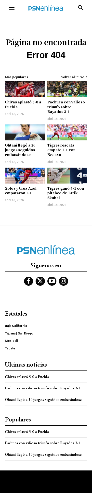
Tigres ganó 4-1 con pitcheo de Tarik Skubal (65, 193)
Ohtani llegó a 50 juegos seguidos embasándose (20, 150)
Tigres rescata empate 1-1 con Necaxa (61, 150)
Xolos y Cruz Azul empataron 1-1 (21, 191)
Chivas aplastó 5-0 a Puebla (23, 104)
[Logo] (45, 7)
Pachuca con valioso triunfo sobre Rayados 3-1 (66, 106)
